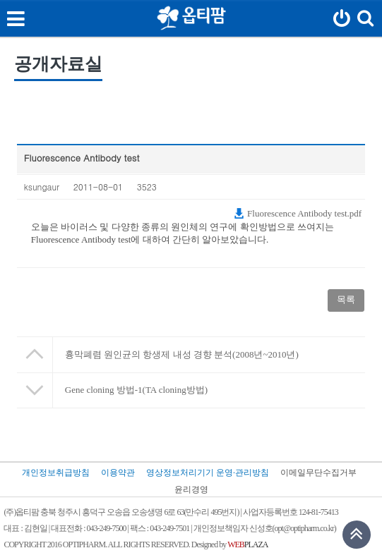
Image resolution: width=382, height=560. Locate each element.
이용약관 (118, 472)
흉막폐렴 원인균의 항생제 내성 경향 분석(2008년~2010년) (182, 354)
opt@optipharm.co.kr (304, 528)
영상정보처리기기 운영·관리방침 (207, 472)
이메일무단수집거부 (318, 472)
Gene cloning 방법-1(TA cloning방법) (136, 389)
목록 (346, 299)
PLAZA (247, 545)
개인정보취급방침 (56, 472)
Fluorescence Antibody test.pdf (297, 213)
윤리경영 (191, 489)
